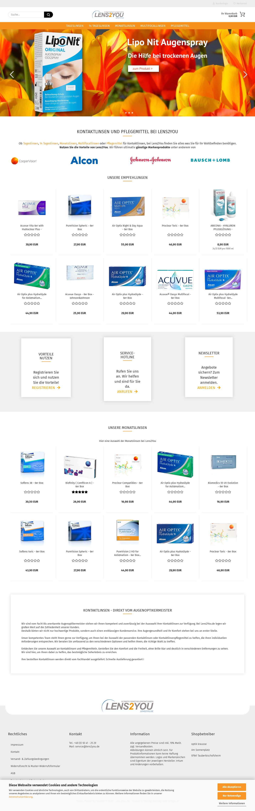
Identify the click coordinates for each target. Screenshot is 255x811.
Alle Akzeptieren (232, 787)
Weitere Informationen (232, 803)
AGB (13, 773)
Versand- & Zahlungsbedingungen (30, 759)
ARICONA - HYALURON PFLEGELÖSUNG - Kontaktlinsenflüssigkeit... (223, 227)
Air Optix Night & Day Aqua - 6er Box (127, 227)
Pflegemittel (180, 25)
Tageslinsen (74, 25)
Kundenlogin (220, 3)
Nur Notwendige (232, 795)
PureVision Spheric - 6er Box (79, 227)
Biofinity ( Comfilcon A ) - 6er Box (79, 484)
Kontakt (15, 751)
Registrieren (43, 388)
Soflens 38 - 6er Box (32, 482)
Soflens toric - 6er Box (32, 551)
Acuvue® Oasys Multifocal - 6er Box (175, 296)
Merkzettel (240, 3)
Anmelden (206, 388)
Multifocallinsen (152, 25)
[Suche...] (48, 15)
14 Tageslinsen (99, 25)
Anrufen (124, 391)
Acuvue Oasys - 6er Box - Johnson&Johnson (79, 296)
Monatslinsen (125, 25)
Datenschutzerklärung (20, 796)
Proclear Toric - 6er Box (175, 225)
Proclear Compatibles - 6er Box (127, 484)
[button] (10, 74)
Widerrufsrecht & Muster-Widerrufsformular (35, 766)
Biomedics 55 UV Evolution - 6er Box (223, 484)
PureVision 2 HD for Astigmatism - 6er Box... (127, 553)
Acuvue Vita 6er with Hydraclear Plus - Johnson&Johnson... (32, 227)
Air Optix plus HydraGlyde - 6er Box (127, 296)
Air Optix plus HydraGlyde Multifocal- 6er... (223, 296)
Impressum (17, 744)
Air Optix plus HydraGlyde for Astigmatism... (32, 296)
